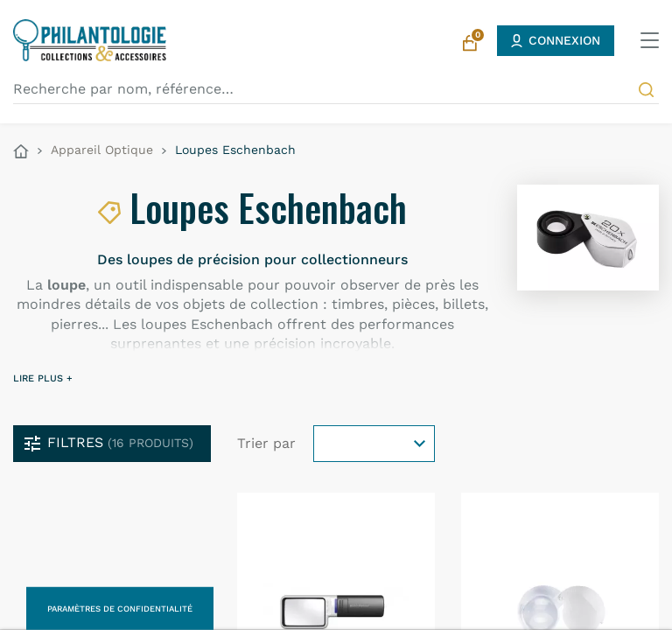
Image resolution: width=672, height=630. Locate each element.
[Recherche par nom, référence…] (336, 89)
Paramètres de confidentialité (119, 608)
